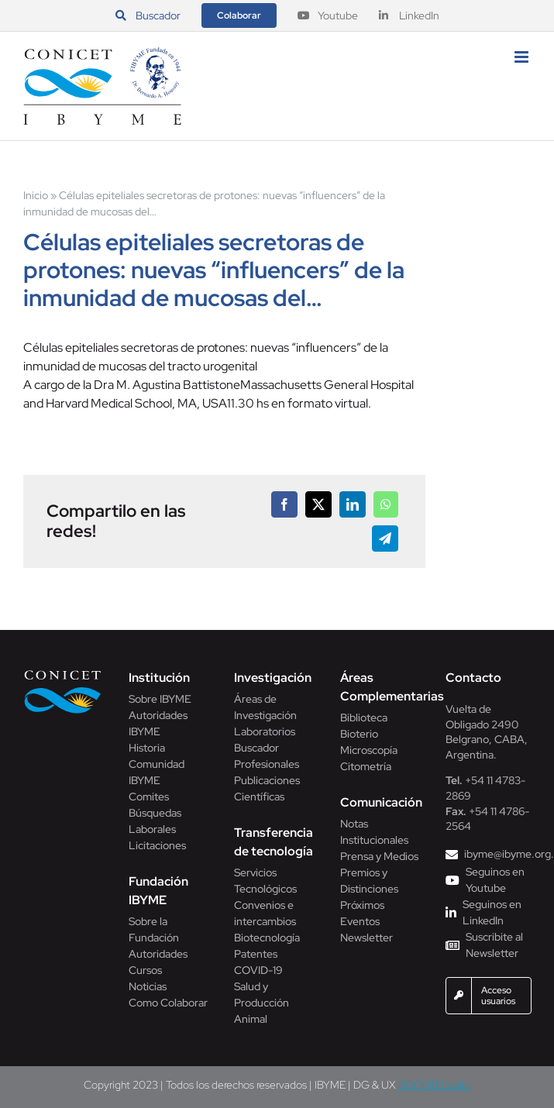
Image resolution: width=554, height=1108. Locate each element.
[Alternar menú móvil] (522, 57)
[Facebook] (284, 504)
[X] (318, 504)
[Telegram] (385, 538)
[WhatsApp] (386, 504)
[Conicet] (62, 674)
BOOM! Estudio (434, 1085)
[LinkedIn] (352, 504)
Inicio (35, 195)
